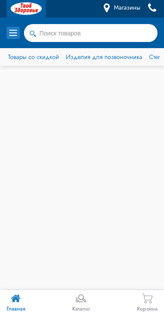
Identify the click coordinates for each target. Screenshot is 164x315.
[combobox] (90, 33)
